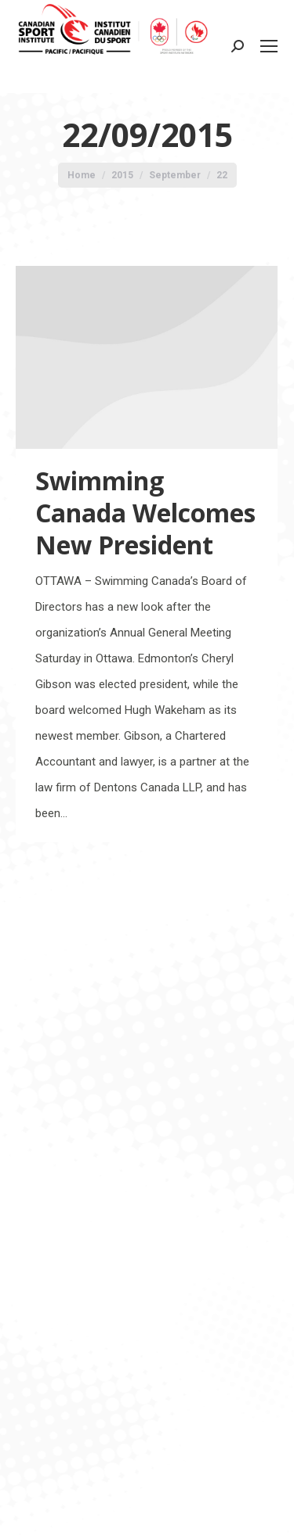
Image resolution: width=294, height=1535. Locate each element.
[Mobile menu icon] (269, 46)
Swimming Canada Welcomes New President (145, 512)
